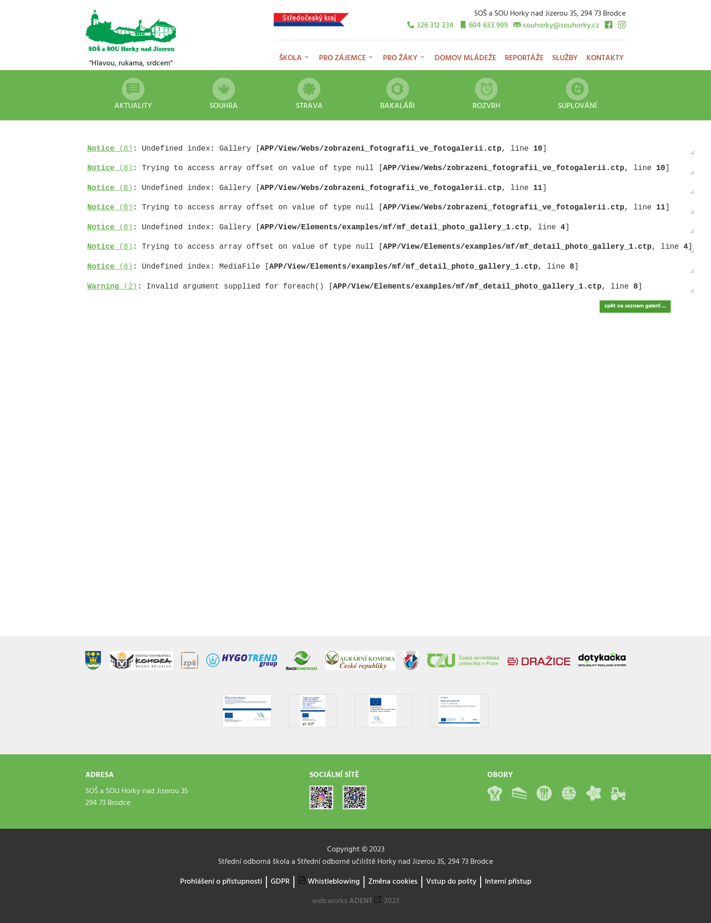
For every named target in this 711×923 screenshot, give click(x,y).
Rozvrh (487, 95)
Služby (565, 58)
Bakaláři (397, 95)
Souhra (224, 95)
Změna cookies (393, 882)
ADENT (361, 901)
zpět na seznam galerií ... (635, 306)
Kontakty (605, 58)
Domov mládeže (465, 58)
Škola (290, 58)
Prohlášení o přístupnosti (221, 882)
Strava (309, 95)
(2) (112, 286)
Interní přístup (508, 882)
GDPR (280, 882)
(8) (110, 149)
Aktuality (133, 95)
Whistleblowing (334, 882)
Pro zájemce (342, 58)
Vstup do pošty (451, 882)
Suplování (577, 95)
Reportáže (524, 58)
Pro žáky (400, 58)
